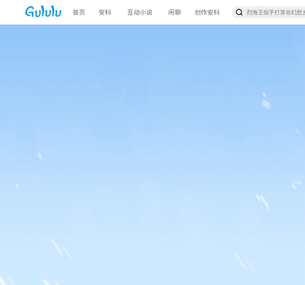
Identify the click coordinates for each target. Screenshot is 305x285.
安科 (105, 12)
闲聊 (174, 12)
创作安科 (207, 12)
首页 (78, 12)
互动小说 (139, 12)
